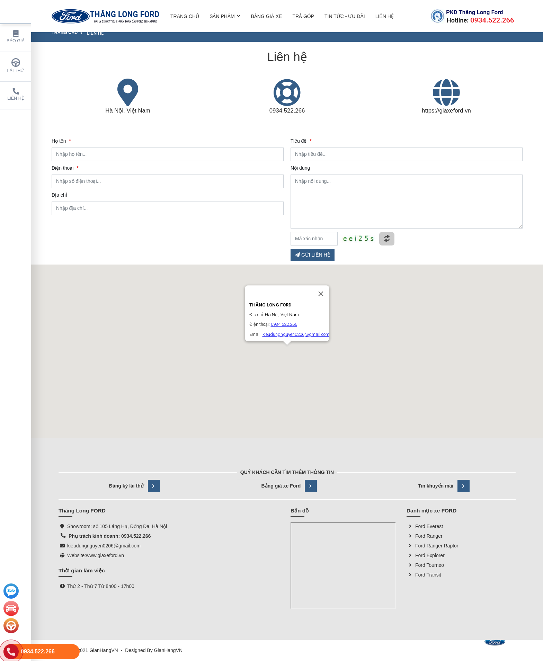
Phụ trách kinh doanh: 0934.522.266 (109, 536)
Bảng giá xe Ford (289, 486)
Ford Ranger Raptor (433, 545)
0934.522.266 (287, 110)
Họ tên (61, 141)
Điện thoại (65, 168)
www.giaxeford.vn (105, 555)
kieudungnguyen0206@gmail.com (104, 545)
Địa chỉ (59, 195)
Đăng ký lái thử (134, 486)
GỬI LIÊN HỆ (312, 255)
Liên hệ (15, 94)
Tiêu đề (301, 141)
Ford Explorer (426, 555)
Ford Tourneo (425, 565)
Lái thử (15, 65)
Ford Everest (425, 526)
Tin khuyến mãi (444, 486)
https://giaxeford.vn (446, 110)
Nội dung (300, 168)
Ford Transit (424, 575)
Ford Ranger (425, 536)
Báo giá (16, 36)
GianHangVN (168, 650)
